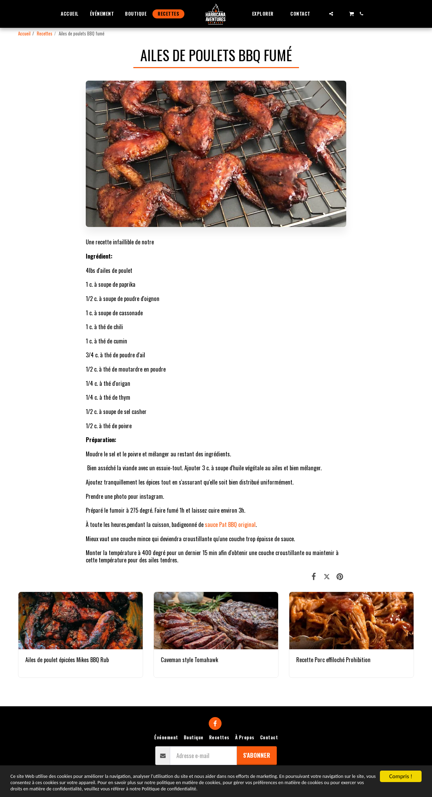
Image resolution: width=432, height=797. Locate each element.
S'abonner (256, 755)
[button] (266, 13)
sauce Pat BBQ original (230, 524)
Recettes (44, 33)
